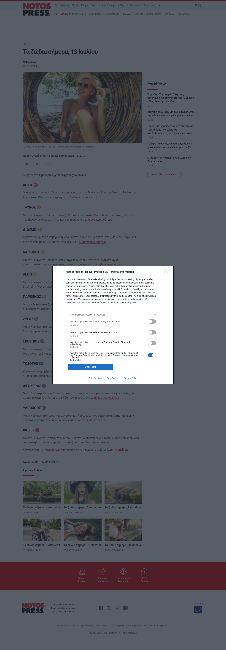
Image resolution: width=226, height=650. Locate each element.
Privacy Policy (130, 378)
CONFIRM (90, 367)
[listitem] (113, 314)
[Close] (167, 272)
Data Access (113, 378)
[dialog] (113, 325)
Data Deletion (95, 378)
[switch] (152, 321)
